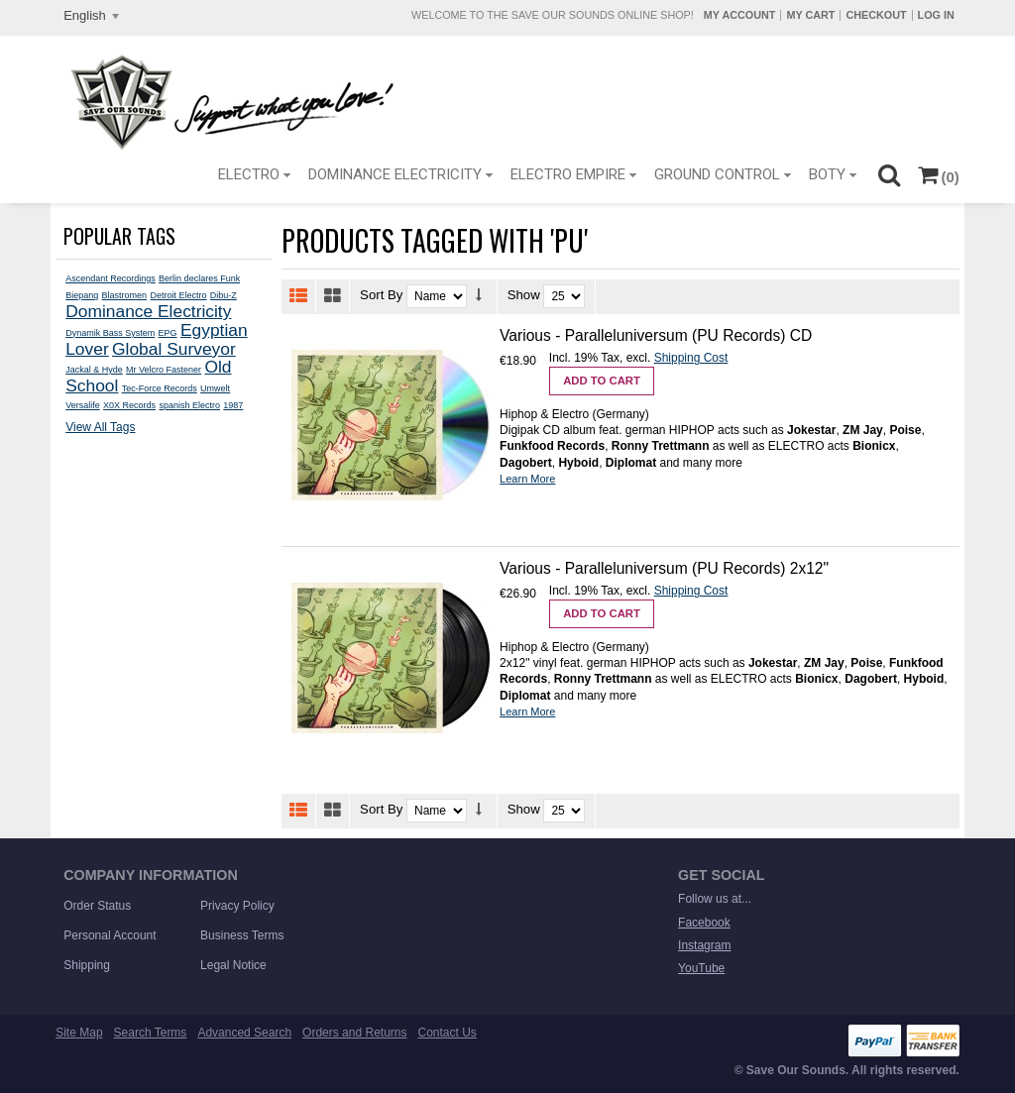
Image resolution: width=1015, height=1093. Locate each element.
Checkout (876, 15)
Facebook (704, 922)
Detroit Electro (178, 295)
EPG (168, 333)
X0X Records (129, 405)
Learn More (527, 478)
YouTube (701, 968)
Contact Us (447, 1032)
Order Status (97, 906)
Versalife (82, 405)
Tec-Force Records (159, 388)
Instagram (704, 945)
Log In (936, 15)
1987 (233, 405)
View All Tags (100, 427)
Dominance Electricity (148, 311)
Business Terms (241, 935)
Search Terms (150, 1032)
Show (524, 294)
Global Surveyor (174, 349)
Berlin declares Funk (199, 278)
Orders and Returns (354, 1032)
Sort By (381, 294)
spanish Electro (189, 405)
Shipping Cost (691, 358)
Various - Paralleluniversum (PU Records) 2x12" (664, 568)
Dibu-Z (223, 295)
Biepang (81, 295)
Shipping (86, 965)
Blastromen (125, 295)
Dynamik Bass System (110, 333)
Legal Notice (233, 965)
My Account (740, 15)
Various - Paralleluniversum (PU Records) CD (656, 335)
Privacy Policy (237, 906)
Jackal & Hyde (94, 370)
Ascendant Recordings (110, 278)
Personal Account (109, 935)
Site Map (79, 1032)
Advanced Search (244, 1032)
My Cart (810, 15)
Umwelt (215, 388)
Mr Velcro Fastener (163, 370)
